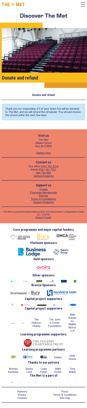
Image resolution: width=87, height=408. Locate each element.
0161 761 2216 (49, 166)
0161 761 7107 (47, 169)
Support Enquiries (43, 202)
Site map (65, 398)
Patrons (43, 195)
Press (65, 391)
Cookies (22, 398)
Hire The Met (43, 172)
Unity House (72, 357)
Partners (22, 391)
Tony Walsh (72, 370)
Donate (43, 189)
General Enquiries (44, 176)
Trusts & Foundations (43, 199)
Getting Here (43, 153)
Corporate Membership (43, 192)
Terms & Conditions (64, 394)
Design (39, 217)
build (48, 217)
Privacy (22, 394)
